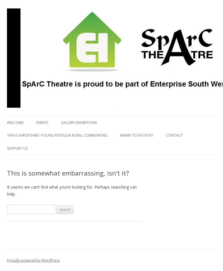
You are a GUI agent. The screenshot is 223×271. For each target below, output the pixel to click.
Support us (17, 148)
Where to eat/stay (136, 135)
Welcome (15, 122)
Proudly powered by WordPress (33, 260)
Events (42, 122)
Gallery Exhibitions (79, 122)
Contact (174, 135)
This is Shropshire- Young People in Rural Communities (57, 135)
